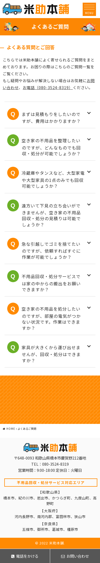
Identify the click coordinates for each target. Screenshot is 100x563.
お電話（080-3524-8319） (48, 87)
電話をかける (24, 556)
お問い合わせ (75, 556)
